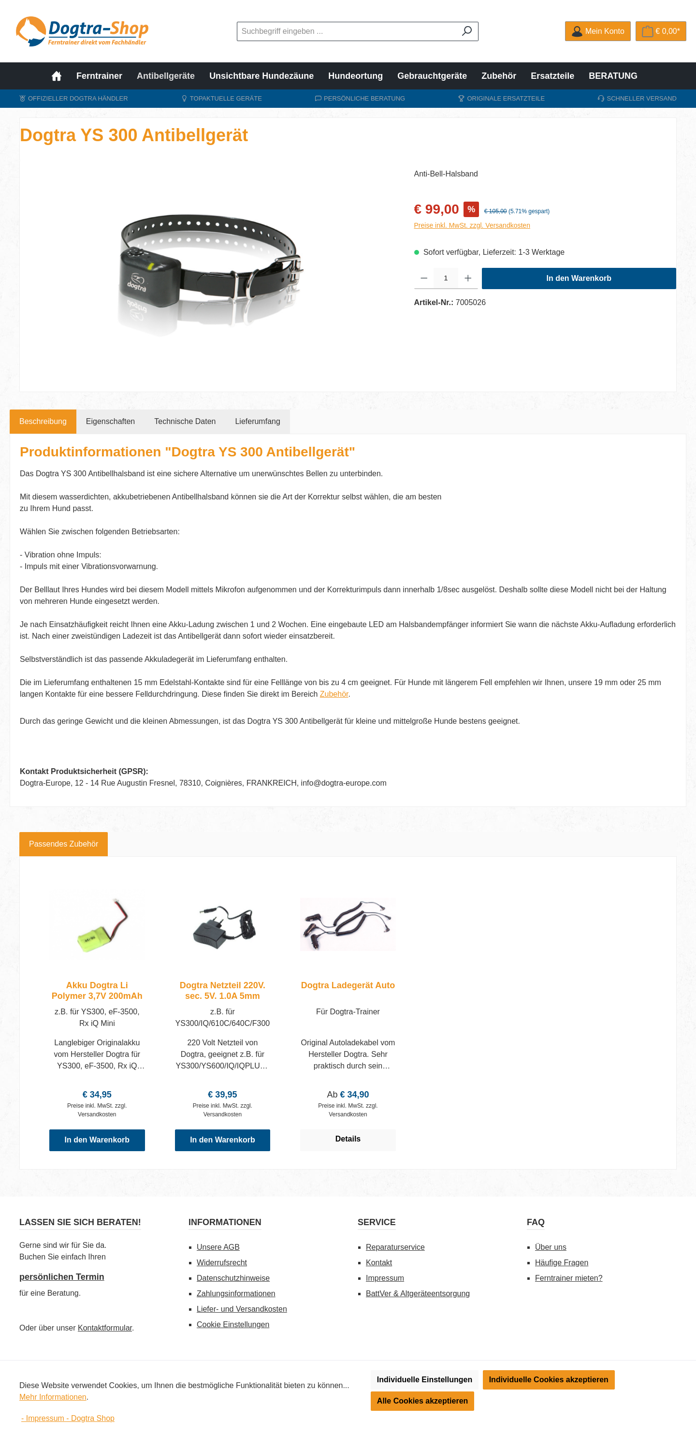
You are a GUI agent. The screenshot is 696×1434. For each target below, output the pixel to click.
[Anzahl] (446, 278)
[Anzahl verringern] (424, 278)
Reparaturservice (395, 1247)
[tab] (43, 422)
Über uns (550, 1247)
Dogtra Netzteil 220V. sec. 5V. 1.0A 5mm (222, 990)
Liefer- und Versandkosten (242, 1309)
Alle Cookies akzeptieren (422, 1401)
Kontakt (379, 1262)
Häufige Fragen (561, 1262)
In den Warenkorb (578, 278)
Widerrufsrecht (222, 1262)
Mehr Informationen (53, 1397)
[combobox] (346, 31)
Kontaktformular (105, 1328)
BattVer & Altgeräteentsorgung (418, 1293)
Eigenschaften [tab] (110, 421)
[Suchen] (467, 31)
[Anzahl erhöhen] (468, 278)
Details (348, 1139)
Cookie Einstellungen (233, 1324)
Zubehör (334, 694)
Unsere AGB (218, 1247)
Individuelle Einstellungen (424, 1379)
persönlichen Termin (61, 1277)
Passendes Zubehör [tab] (63, 844)
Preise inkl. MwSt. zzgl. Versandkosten (472, 225)
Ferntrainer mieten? (569, 1278)
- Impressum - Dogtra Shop (68, 1418)
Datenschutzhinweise (233, 1278)
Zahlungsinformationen (236, 1293)
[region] (207, 272)
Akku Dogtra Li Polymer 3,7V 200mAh (97, 990)
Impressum (385, 1278)
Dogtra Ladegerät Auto (348, 985)
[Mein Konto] (597, 31)
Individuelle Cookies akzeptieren (549, 1379)
